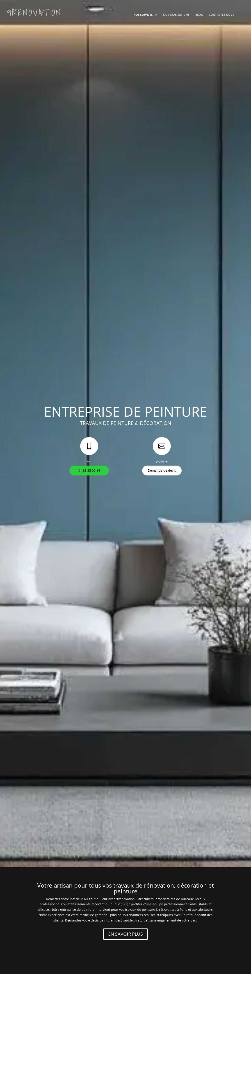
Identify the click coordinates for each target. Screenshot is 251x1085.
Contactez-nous (221, 15)
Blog (199, 15)
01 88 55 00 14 (89, 470)
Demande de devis (162, 470)
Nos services (143, 15)
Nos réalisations (176, 15)
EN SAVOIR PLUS (125, 934)
